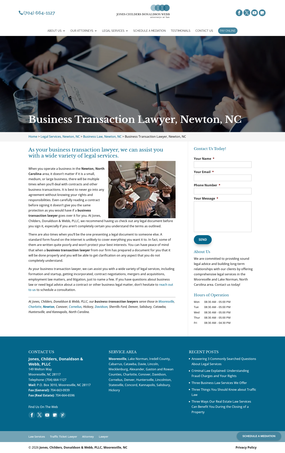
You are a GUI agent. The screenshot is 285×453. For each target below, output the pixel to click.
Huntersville (145, 380)
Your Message (206, 199)
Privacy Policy (246, 447)
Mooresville (166, 301)
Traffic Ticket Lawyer (63, 436)
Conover (144, 374)
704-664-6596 (65, 395)
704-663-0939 (60, 390)
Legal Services (113, 30)
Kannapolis (147, 385)
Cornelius (75, 307)
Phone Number (207, 185)
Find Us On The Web (43, 407)
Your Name (204, 159)
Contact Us (204, 30)
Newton (48, 307)
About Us (55, 30)
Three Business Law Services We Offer (219, 383)
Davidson (101, 307)
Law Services (36, 436)
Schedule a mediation (149, 30)
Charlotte (34, 307)
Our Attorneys (81, 30)
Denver (129, 380)
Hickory (114, 390)
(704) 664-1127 (55, 380)
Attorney (88, 436)
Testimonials (180, 30)
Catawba (130, 364)
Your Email (204, 172)
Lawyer (103, 436)
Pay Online (228, 30)
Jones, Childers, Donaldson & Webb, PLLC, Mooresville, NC (83, 447)
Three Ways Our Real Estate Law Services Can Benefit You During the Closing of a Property (221, 406)
